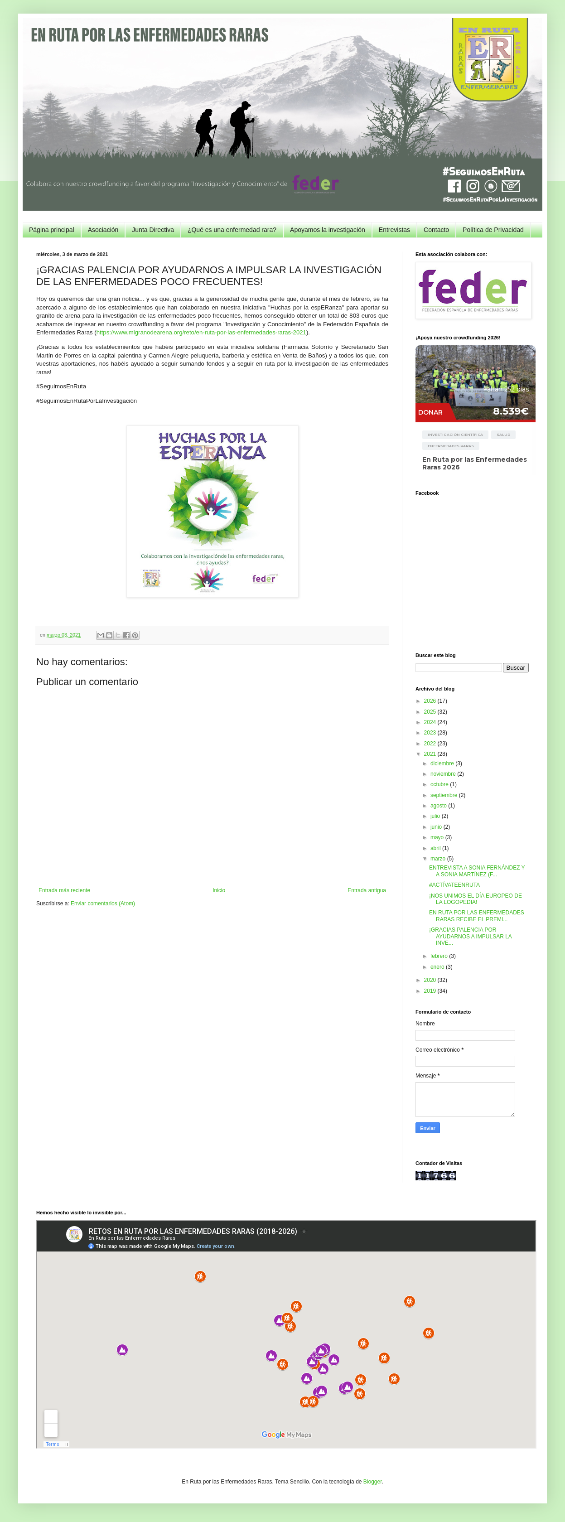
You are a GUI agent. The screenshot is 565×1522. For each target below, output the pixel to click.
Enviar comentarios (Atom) (103, 903)
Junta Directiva (153, 229)
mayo (437, 837)
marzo (438, 858)
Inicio (218, 890)
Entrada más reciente (64, 890)
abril (436, 848)
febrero (439, 956)
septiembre (444, 795)
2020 (431, 980)
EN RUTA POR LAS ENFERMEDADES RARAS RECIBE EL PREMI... (476, 915)
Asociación (103, 229)
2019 (431, 991)
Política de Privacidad (493, 229)
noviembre (443, 774)
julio (436, 816)
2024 (431, 722)
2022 (431, 743)
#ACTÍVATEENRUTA (454, 885)
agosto (439, 805)
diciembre (442, 763)
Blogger (372, 1482)
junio (437, 827)
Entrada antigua (367, 890)
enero (438, 967)
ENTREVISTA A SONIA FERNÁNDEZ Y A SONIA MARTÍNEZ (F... (477, 871)
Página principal (51, 229)
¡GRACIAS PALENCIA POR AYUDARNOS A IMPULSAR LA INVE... (470, 936)
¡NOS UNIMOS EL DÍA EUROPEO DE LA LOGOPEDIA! (475, 899)
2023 (431, 733)
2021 (431, 754)
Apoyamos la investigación (327, 229)
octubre (440, 784)
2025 (431, 712)
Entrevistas (394, 229)
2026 (431, 701)
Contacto (436, 229)
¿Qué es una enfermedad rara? (232, 229)
